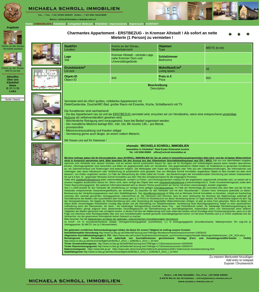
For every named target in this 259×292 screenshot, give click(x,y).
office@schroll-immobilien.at (170, 152)
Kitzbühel (60, 23)
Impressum (136, 23)
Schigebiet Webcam (80, 23)
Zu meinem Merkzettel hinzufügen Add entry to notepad (231, 258)
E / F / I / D (12, 88)
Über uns (13, 79)
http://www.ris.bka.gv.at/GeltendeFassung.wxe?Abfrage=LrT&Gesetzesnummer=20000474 (145, 246)
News (12, 85)
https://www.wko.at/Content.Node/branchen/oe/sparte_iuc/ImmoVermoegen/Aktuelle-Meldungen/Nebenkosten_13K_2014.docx (179, 235)
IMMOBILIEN (43, 23)
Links (12, 91)
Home (29, 23)
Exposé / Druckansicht (238, 263)
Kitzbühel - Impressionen (111, 23)
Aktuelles (13, 76)
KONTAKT (152, 23)
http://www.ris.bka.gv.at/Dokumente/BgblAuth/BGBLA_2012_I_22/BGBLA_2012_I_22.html (130, 251)
